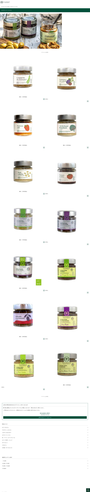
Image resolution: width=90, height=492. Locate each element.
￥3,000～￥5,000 (5, 463)
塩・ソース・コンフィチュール (8, 437)
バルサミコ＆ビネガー (6, 432)
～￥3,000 (4, 460)
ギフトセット (5, 442)
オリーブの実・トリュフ (7, 440)
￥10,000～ (4, 468)
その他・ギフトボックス (7, 447)
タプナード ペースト (6, 435)
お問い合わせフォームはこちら (45, 417)
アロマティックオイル (6, 429)
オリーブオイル (5, 427)
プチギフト (4, 445)
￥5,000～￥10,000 (6, 465)
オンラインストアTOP (5, 6)
